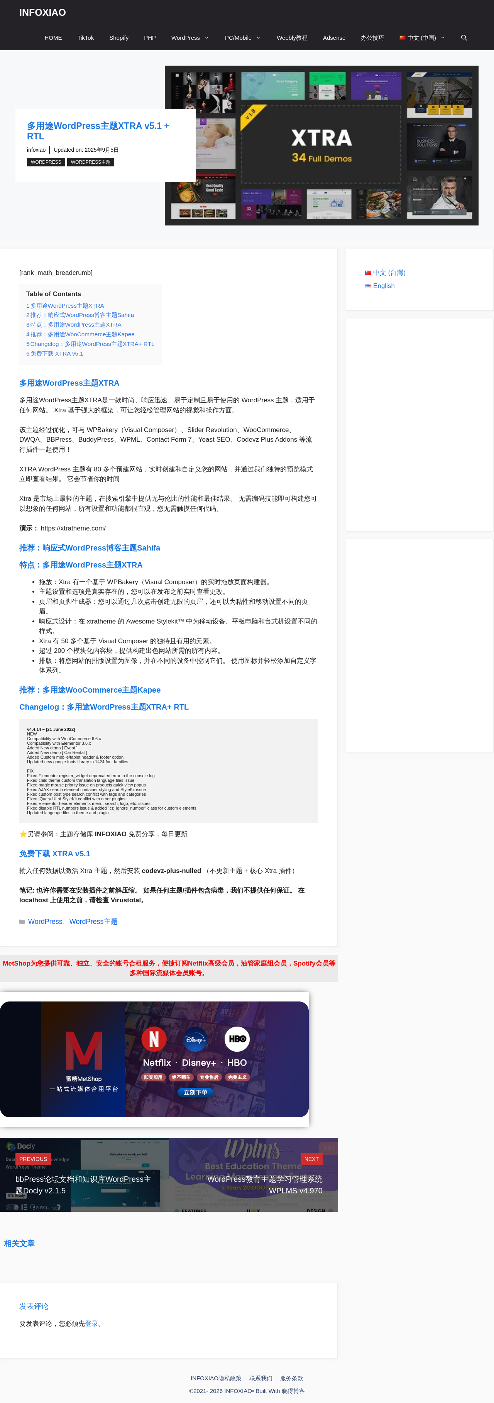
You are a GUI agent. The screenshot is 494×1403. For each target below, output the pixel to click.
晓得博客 (293, 1391)
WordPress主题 (91, 162)
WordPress (194, 37)
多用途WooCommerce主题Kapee (102, 690)
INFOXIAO (42, 12)
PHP (150, 37)
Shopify (119, 37)
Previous (33, 1159)
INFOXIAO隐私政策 (216, 1378)
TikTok (85, 37)
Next (312, 1159)
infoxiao (36, 150)
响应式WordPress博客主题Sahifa (102, 548)
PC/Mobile (247, 37)
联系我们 (260, 1378)
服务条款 (291, 1378)
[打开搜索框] (464, 37)
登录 (91, 1323)
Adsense (334, 37)
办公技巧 (372, 37)
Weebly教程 (292, 37)
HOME (53, 37)
